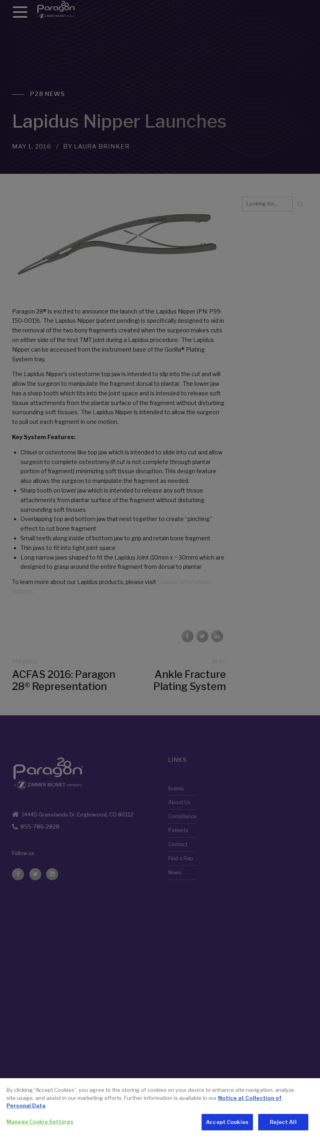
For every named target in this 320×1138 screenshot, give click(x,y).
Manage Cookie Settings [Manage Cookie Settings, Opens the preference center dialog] (39, 1127)
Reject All (283, 1128)
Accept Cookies (227, 1128)
